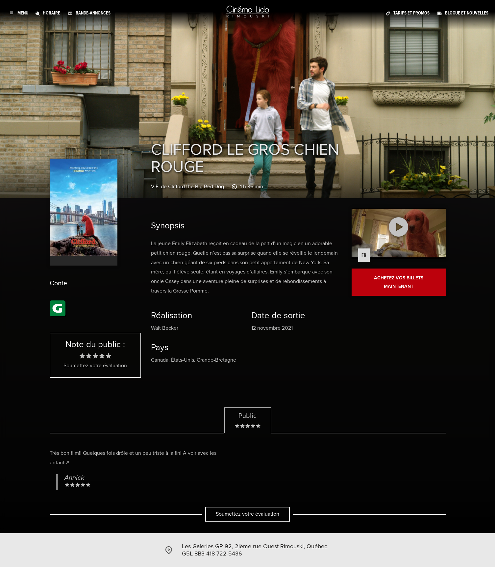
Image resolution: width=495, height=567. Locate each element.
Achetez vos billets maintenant (398, 282)
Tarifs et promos (411, 13)
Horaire (51, 13)
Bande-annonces (93, 13)
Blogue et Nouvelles (466, 13)
